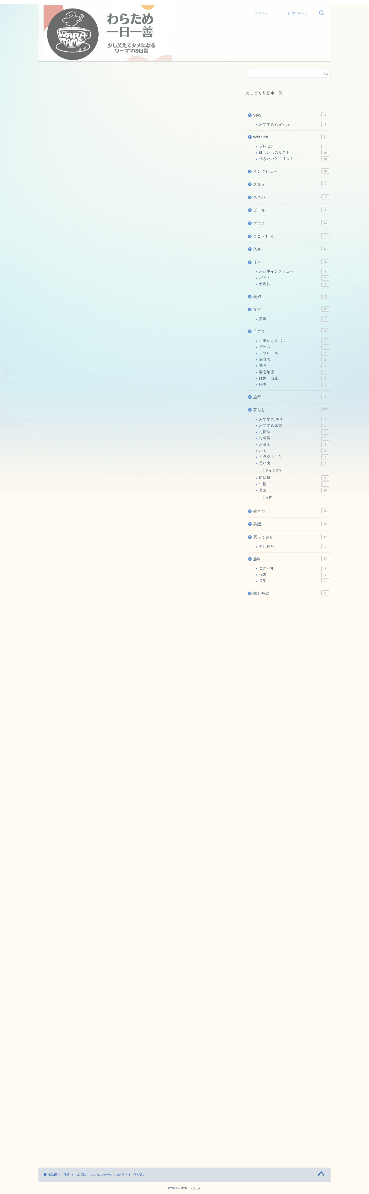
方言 (268, 497)
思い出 (294, 463)
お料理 (294, 438)
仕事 (44, 76)
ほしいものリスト (294, 152)
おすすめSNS (294, 419)
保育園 (294, 359)
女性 (291, 309)
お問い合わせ (298, 12)
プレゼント (294, 146)
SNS (291, 114)
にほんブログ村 (52, 803)
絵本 (294, 384)
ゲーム (294, 347)
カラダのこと (294, 456)
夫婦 (291, 296)
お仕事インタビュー (294, 271)
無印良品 (294, 546)
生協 (294, 484)
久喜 (291, 248)
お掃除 (294, 432)
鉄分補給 (291, 592)
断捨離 (294, 477)
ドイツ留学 (273, 470)
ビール (291, 209)
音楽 (294, 580)
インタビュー (291, 171)
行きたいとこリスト (294, 158)
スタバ (291, 196)
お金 (294, 450)
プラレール (294, 353)
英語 (291, 523)
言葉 (294, 490)
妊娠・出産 (294, 378)
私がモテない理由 (180, 874)
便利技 (294, 284)
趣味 (291, 558)
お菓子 (294, 444)
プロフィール (265, 12)
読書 (294, 574)
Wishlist (291, 136)
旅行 (291, 396)
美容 (294, 319)
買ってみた (291, 536)
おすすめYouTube (294, 124)
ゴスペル (294, 568)
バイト (294, 278)
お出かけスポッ (294, 340)
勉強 (294, 365)
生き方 (291, 510)
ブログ (291, 222)
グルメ (291, 183)
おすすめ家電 (294, 425)
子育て (291, 330)
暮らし (291, 409)
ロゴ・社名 (291, 235)
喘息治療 (294, 372)
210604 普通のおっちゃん (125, 874)
